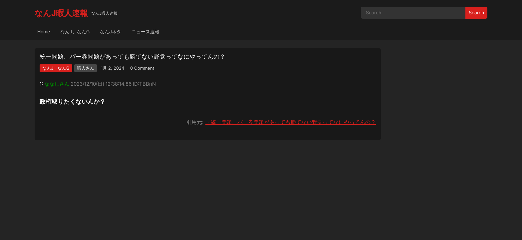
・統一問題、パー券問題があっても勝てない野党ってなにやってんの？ (290, 122)
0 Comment (142, 68)
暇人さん (85, 68)
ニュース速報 (145, 31)
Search (476, 12)
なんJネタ (110, 31)
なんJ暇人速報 (61, 13)
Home (43, 31)
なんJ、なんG (75, 31)
